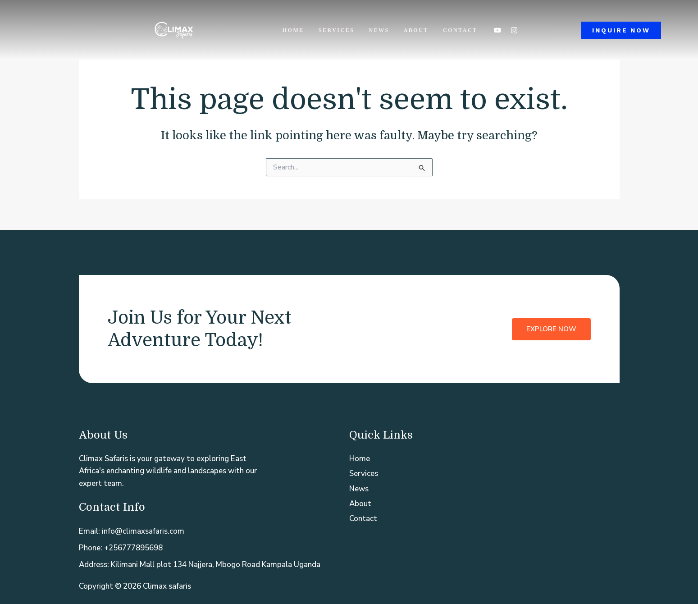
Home (293, 30)
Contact (460, 30)
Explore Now (551, 329)
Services (337, 30)
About (416, 30)
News (379, 30)
